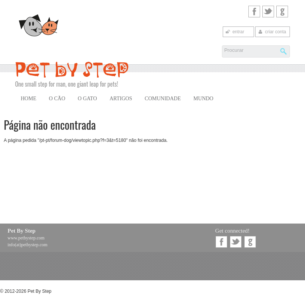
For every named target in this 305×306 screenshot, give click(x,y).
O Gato (87, 98)
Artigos (120, 98)
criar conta (271, 31)
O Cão (57, 98)
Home (28, 98)
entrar (234, 31)
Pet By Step (21, 231)
